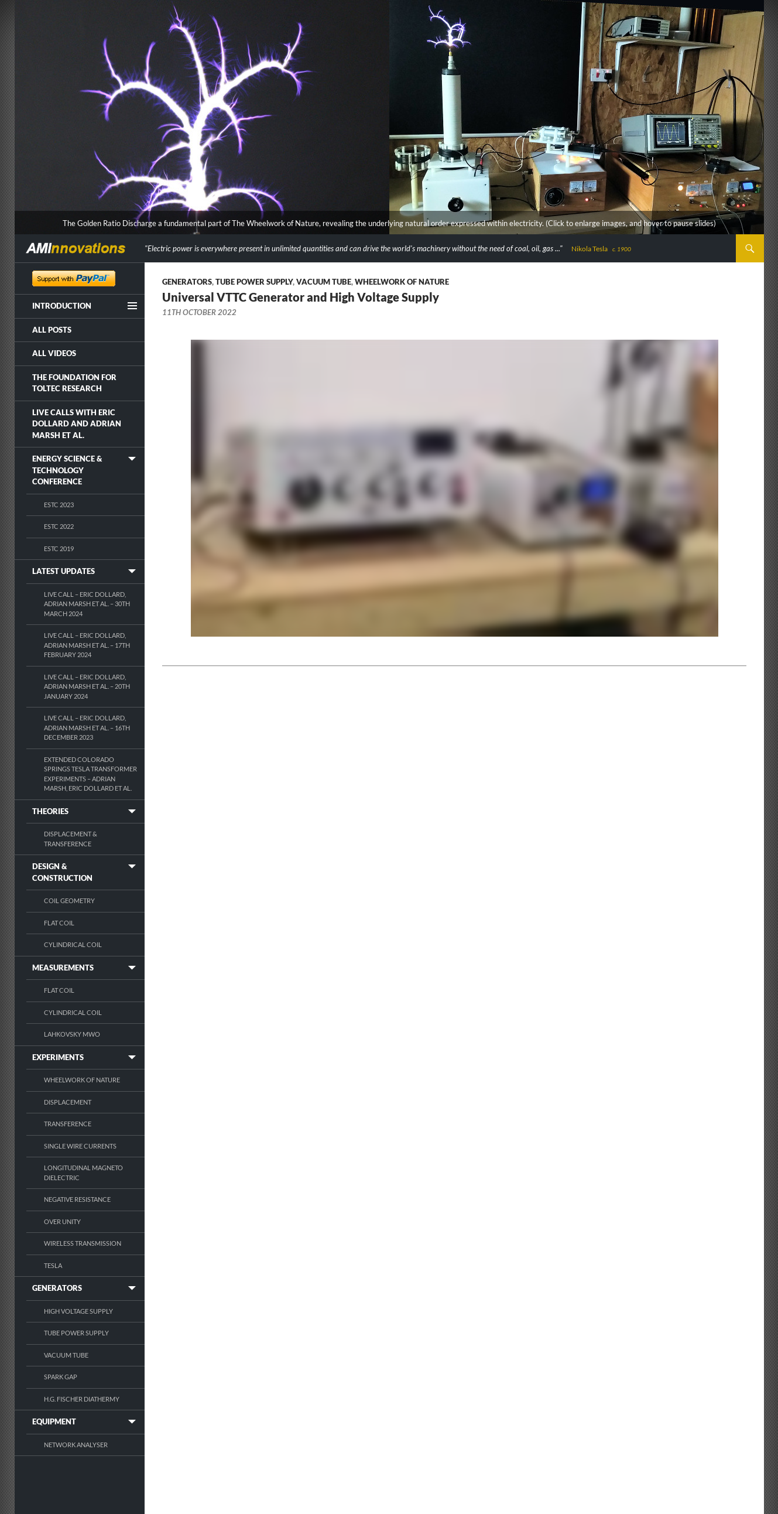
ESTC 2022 (59, 526)
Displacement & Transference (70, 838)
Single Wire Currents (80, 1146)
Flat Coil (59, 923)
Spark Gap (60, 1376)
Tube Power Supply (254, 281)
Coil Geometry (69, 900)
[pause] (755, 224)
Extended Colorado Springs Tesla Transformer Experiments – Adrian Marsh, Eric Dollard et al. (90, 774)
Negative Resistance (77, 1199)
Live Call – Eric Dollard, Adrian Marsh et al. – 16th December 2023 (87, 727)
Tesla (53, 1265)
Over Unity (62, 1221)
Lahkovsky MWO (72, 1034)
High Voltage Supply (78, 1311)
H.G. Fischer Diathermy (81, 1399)
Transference (67, 1123)
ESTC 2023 (59, 504)
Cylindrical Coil (73, 944)
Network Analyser (76, 1444)
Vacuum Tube (323, 281)
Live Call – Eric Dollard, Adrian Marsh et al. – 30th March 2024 (87, 603)
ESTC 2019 (59, 548)
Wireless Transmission (82, 1243)
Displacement (67, 1102)
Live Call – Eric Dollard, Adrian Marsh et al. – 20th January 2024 (87, 686)
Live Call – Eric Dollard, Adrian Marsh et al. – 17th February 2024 (87, 644)
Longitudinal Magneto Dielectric (83, 1172)
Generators (187, 281)
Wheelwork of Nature (402, 281)
